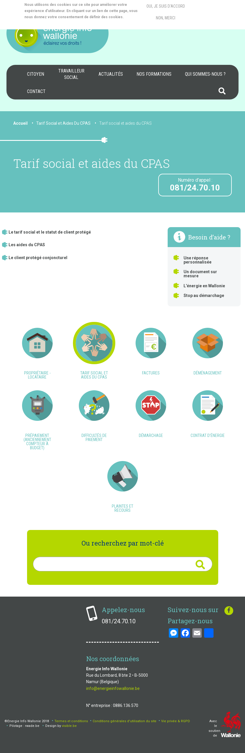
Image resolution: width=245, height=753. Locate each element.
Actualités (111, 74)
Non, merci (165, 18)
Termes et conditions (71, 721)
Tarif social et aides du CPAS (125, 123)
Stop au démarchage (204, 295)
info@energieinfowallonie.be (113, 688)
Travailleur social (71, 74)
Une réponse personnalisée (197, 260)
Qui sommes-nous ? (205, 74)
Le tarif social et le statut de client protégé (50, 232)
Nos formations (153, 74)
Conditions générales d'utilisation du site (124, 721)
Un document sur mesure (200, 273)
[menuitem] (35, 74)
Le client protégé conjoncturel (38, 257)
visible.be (69, 726)
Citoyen (35, 74)
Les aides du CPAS (27, 244)
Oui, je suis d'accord (165, 6)
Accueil (20, 123)
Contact (36, 91)
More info (48, 23)
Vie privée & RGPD (175, 721)
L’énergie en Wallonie (204, 285)
